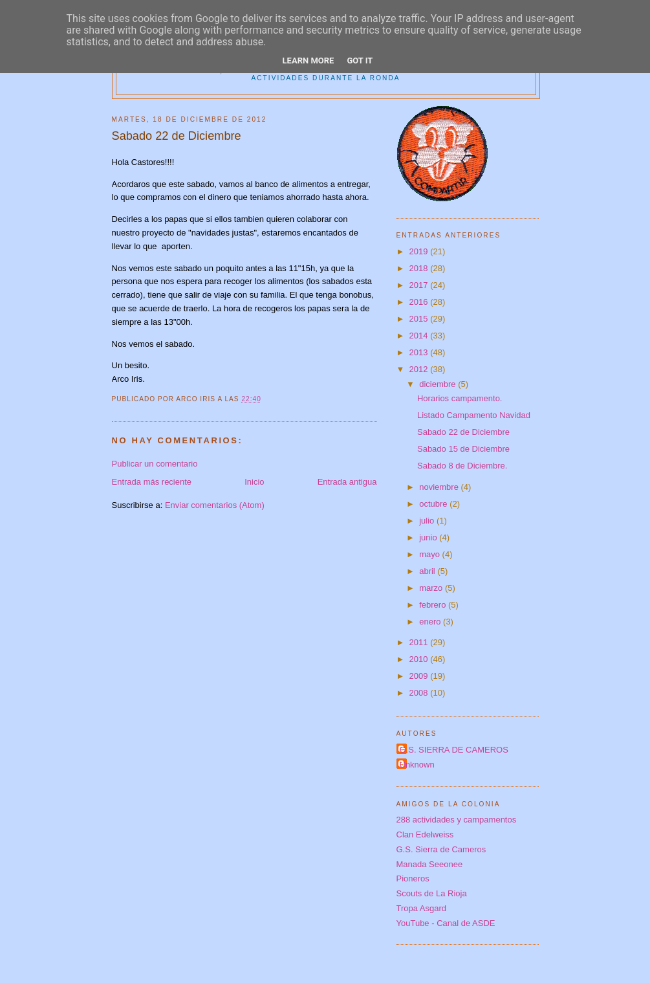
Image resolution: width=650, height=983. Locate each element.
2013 (420, 352)
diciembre (438, 384)
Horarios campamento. (460, 398)
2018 (420, 268)
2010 (420, 659)
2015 (420, 319)
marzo (432, 588)
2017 (420, 285)
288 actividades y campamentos (456, 819)
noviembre (439, 487)
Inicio (254, 482)
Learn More (308, 60)
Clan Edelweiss (425, 834)
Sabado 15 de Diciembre (463, 449)
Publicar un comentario (155, 464)
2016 (420, 302)
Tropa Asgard (421, 908)
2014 (420, 335)
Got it (360, 60)
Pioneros (412, 878)
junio (429, 537)
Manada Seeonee (429, 864)
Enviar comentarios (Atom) (215, 505)
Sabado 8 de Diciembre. (462, 465)
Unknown (417, 764)
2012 (420, 369)
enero (431, 621)
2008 (420, 693)
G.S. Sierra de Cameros (441, 849)
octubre (434, 504)
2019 (420, 251)
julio (428, 520)
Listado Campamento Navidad (473, 415)
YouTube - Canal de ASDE (445, 923)
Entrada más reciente (152, 482)
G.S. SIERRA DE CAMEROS (454, 750)
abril (428, 571)
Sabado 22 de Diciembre (463, 432)
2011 (420, 642)
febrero (433, 605)
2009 (420, 676)
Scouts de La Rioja (431, 893)
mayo (430, 554)
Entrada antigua (347, 482)
